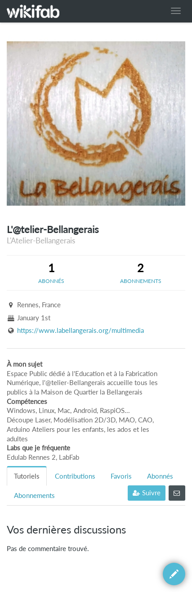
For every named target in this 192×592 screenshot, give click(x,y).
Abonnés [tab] (160, 476)
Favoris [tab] (121, 476)
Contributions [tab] (75, 476)
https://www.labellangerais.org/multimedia (80, 330)
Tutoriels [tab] (27, 476)
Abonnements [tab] (34, 495)
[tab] (51, 272)
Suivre (147, 493)
